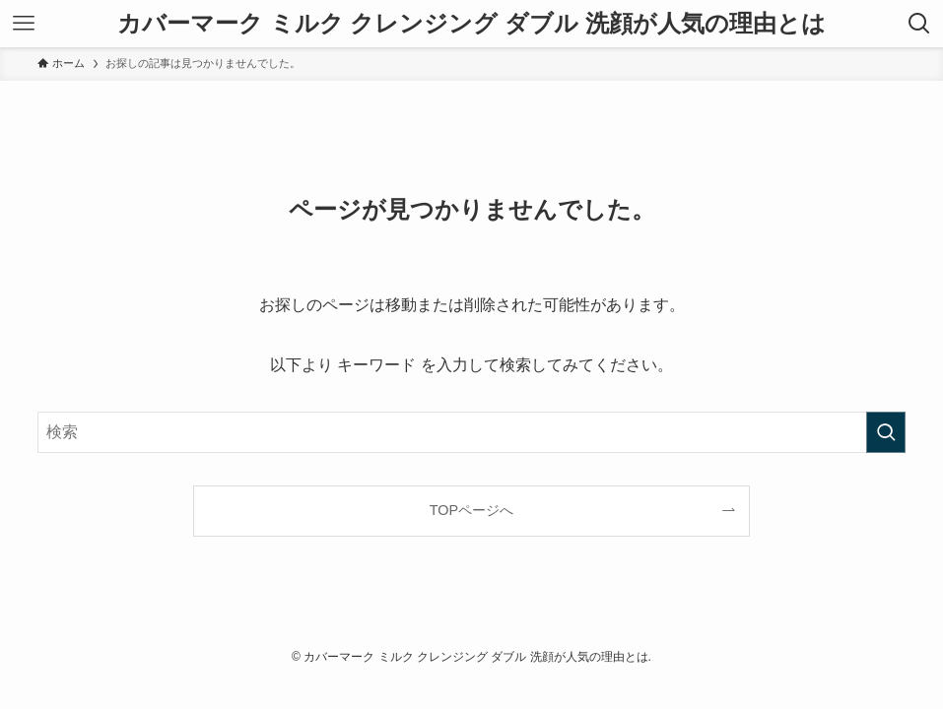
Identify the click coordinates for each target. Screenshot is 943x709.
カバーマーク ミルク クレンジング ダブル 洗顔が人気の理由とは (471, 23)
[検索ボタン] (919, 23)
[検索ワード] (471, 432)
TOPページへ (471, 510)
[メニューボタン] (23, 23)
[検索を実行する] (886, 432)
